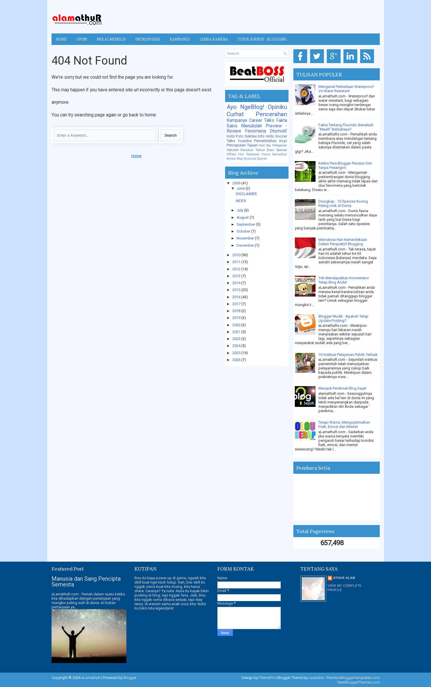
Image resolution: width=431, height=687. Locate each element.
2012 (236, 269)
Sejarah (262, 159)
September (246, 224)
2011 (236, 262)
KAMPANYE (180, 39)
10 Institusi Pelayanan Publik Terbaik (348, 354)
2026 (236, 360)
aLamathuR (90, 677)
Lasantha (316, 677)
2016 (236, 297)
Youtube (245, 141)
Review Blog (235, 159)
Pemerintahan (265, 141)
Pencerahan (271, 114)
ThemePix (267, 677)
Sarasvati (250, 159)
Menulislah (251, 126)
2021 (236, 332)
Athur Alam (344, 578)
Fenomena (255, 131)
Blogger (129, 677)
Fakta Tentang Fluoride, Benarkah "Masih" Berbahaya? (345, 127)
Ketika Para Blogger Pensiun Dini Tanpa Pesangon (345, 165)
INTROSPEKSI (147, 39)
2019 (236, 318)
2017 (236, 304)
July (240, 210)
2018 (236, 311)
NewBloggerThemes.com (358, 682)
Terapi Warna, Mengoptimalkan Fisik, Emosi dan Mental (344, 424)
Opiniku (277, 106)
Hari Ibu (265, 145)
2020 (236, 325)
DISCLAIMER (246, 194)
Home (61, 39)
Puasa (266, 154)
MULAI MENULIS (111, 39)
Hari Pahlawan (249, 154)
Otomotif (278, 131)
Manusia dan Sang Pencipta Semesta (86, 581)
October (244, 231)
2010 (236, 255)
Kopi (283, 141)
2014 (236, 283)
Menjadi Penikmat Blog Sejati (342, 388)
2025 (236, 353)
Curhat (235, 114)
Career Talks (261, 120)
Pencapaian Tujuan (242, 145)
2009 (236, 183)
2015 (236, 290)
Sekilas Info (255, 136)
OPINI (81, 39)
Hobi (270, 136)
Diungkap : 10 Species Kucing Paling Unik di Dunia (343, 203)
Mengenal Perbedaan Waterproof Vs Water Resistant (346, 88)
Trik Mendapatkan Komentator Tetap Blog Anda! (343, 280)
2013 (236, 276)
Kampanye (237, 120)
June (241, 188)
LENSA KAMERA (214, 39)
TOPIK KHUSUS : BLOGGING (262, 39)
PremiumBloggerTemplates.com (353, 677)
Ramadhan (279, 154)
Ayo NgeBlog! (245, 106)
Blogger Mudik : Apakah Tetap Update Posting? (343, 318)
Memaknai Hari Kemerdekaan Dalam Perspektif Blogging (342, 241)
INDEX (241, 201)
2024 (236, 346)
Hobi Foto (235, 136)
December (246, 245)
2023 (236, 339)
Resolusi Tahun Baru (257, 150)
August (243, 217)
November (246, 238)
